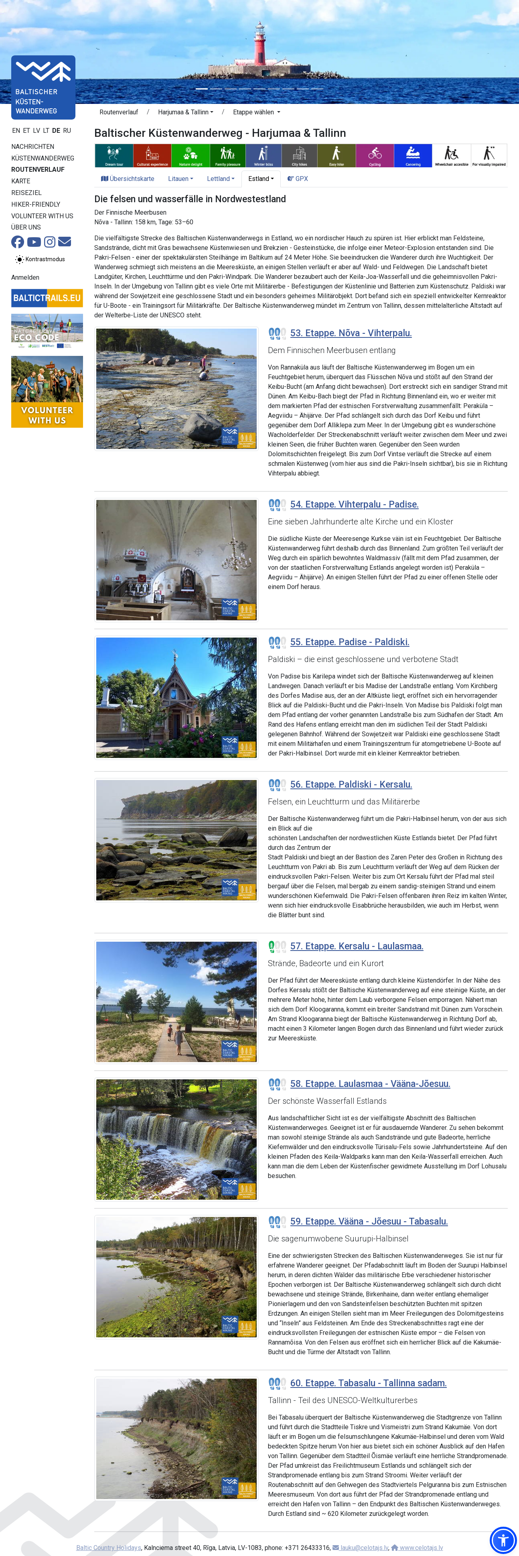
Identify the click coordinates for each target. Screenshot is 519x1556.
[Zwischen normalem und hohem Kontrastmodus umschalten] (40, 259)
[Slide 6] (274, 88)
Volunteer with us (42, 216)
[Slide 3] (231, 88)
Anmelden (25, 277)
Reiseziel (26, 193)
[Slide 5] (259, 88)
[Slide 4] (245, 88)
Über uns (26, 227)
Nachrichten (32, 146)
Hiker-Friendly (35, 204)
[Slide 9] (317, 88)
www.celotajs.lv (417, 1548)
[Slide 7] (288, 88)
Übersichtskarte (127, 179)
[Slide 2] (216, 88)
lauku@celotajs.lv (360, 1548)
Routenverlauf (38, 169)
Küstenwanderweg (42, 158)
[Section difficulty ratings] (277, 334)
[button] (186, 113)
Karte (20, 181)
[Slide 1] (202, 88)
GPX (298, 179)
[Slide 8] (303, 88)
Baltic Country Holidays (108, 1548)
